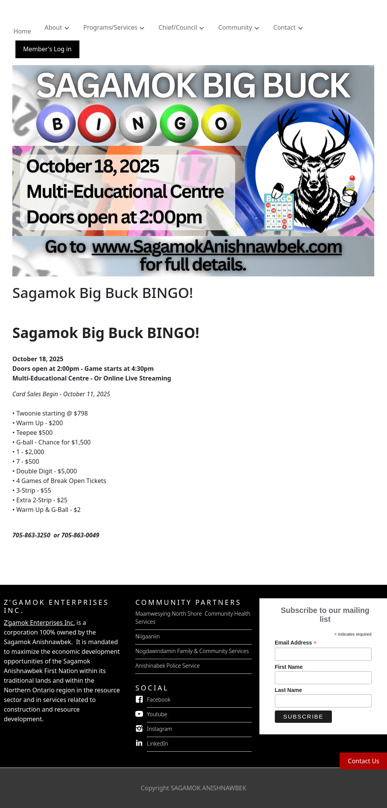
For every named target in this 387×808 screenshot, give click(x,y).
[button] (58, 29)
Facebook (158, 699)
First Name (289, 667)
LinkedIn (157, 743)
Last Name (288, 690)
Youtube (157, 714)
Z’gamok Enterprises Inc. (39, 622)
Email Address (296, 642)
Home (22, 31)
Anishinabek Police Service (167, 665)
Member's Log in (47, 49)
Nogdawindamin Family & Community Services (192, 651)
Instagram (159, 728)
